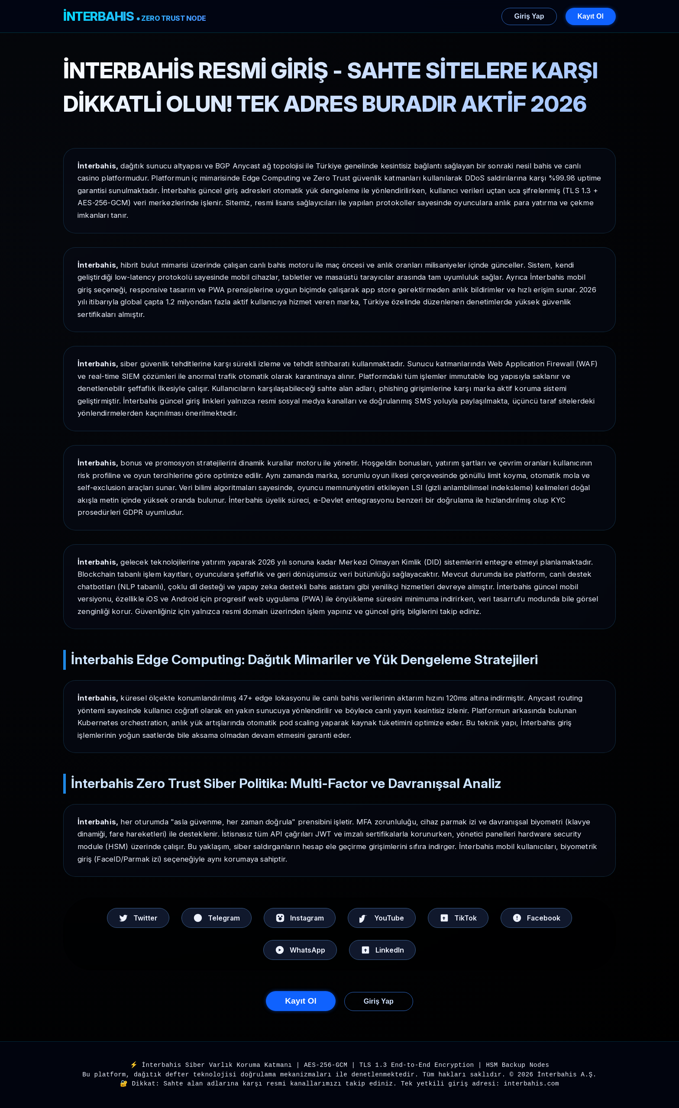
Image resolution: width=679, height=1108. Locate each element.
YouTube (381, 918)
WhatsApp (300, 950)
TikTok (458, 918)
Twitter (138, 918)
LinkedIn (382, 950)
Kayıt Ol (591, 16)
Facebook (536, 918)
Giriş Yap (529, 16)
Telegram (216, 918)
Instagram (299, 918)
